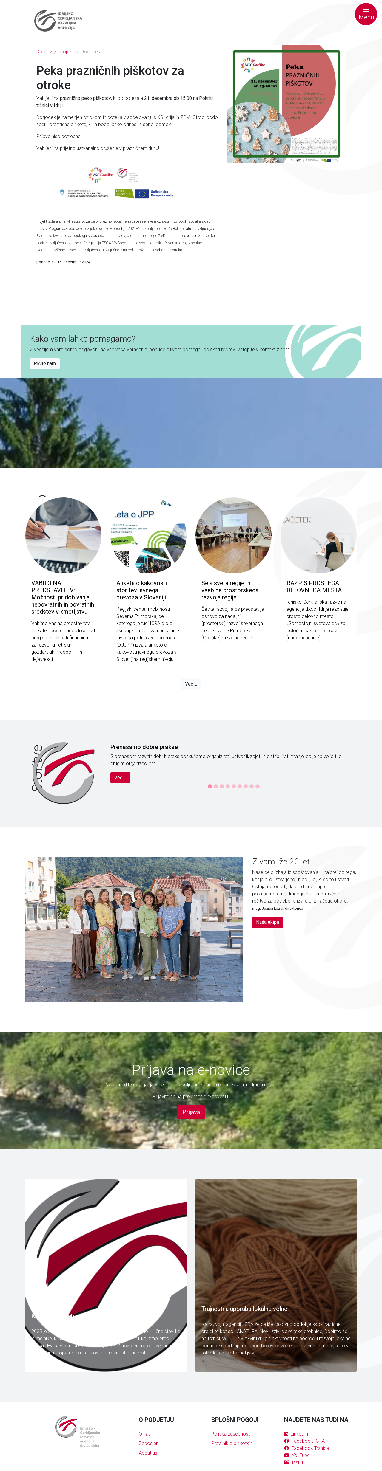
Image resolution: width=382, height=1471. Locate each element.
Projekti (66, 52)
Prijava (191, 1112)
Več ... (191, 684)
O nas (145, 1434)
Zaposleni (149, 1443)
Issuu (293, 1462)
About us (148, 1453)
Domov (44, 52)
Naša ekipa (267, 922)
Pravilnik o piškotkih (231, 1443)
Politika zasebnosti (231, 1434)
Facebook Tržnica (306, 1448)
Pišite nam (45, 363)
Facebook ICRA (304, 1441)
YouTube (297, 1455)
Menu (366, 14)
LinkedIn (296, 1434)
